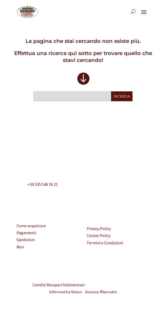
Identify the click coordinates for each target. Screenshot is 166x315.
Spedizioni (25, 239)
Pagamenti (26, 232)
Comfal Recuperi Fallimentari (58, 284)
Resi (20, 246)
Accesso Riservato (101, 291)
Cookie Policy (98, 235)
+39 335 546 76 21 (37, 185)
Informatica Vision (65, 291)
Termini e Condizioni (105, 242)
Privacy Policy (99, 228)
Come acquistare (31, 225)
